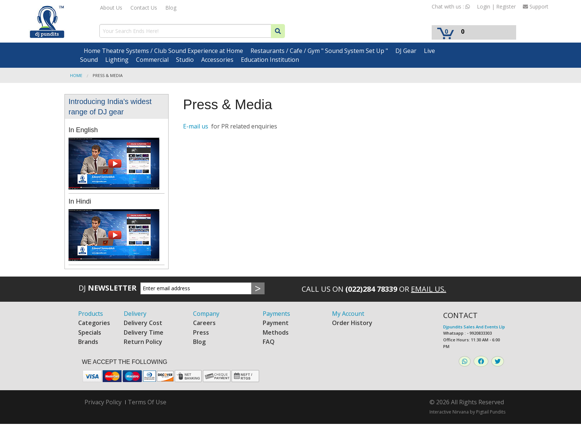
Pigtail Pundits (490, 412)
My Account (348, 313)
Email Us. (428, 289)
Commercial (152, 60)
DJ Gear (405, 51)
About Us (111, 7)
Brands (88, 342)
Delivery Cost (143, 323)
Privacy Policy (103, 402)
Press (201, 332)
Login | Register (496, 6)
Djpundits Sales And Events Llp (474, 326)
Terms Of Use (147, 402)
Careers (204, 323)
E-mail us (196, 126)
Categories (94, 323)
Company (206, 313)
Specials (89, 332)
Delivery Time (143, 332)
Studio (185, 60)
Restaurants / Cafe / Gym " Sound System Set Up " (319, 51)
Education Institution (270, 60)
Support (535, 6)
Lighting (117, 60)
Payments (276, 313)
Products (90, 313)
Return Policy (143, 342)
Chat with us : (451, 6)
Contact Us (143, 7)
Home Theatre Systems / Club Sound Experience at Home (163, 51)
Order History (352, 323)
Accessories (217, 60)
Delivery (135, 313)
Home (76, 75)
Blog (170, 7)
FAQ (269, 342)
